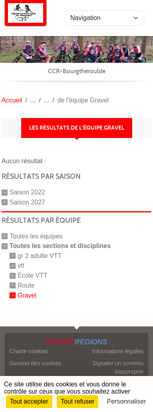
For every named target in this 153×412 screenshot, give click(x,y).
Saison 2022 (27, 192)
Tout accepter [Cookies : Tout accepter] (29, 401)
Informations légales (117, 351)
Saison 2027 (27, 202)
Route (26, 285)
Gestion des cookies (36, 363)
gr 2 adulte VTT (40, 255)
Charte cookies (29, 351)
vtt (21, 265)
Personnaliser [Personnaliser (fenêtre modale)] (126, 401)
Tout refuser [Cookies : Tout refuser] (77, 401)
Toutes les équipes (36, 236)
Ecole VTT (33, 275)
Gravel (27, 295)
